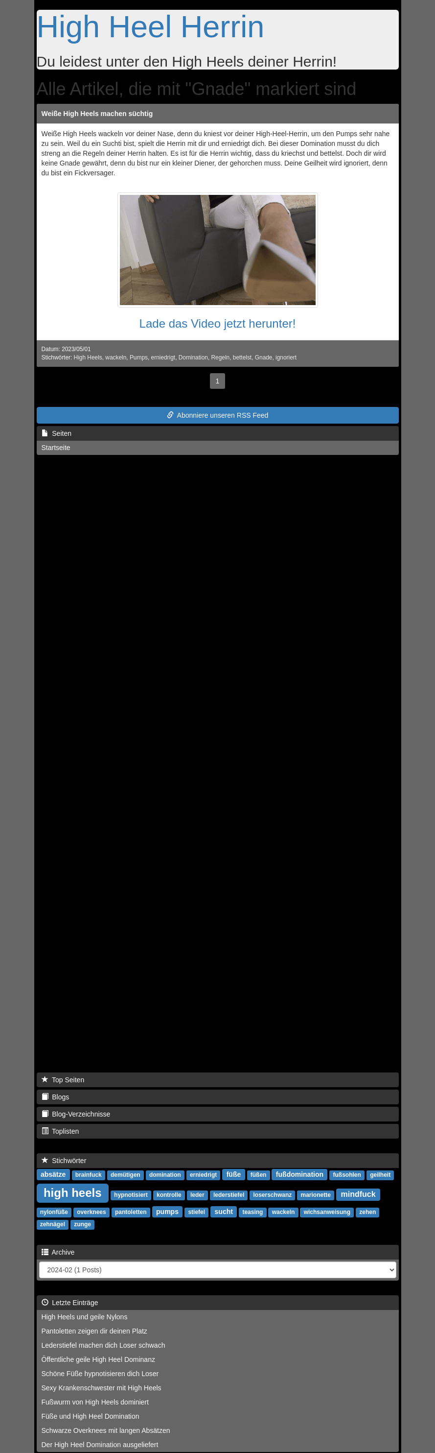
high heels (73, 1192)
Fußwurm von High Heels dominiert (95, 1402)
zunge (82, 1224)
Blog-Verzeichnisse (76, 1114)
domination (165, 1174)
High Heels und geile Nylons (85, 1317)
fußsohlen (347, 1174)
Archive (58, 1252)
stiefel (196, 1212)
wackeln (115, 357)
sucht (224, 1211)
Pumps (139, 357)
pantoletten (131, 1212)
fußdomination (299, 1174)
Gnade (264, 357)
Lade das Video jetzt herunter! (217, 323)
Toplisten (60, 1131)
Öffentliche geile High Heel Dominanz (98, 1359)
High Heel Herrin (151, 26)
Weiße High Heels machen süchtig (97, 114)
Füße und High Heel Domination (90, 1416)
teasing (252, 1212)
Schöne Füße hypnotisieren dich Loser (100, 1374)
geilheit (380, 1174)
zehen (367, 1212)
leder (197, 1194)
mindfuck (358, 1194)
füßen (259, 1174)
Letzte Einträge (70, 1303)
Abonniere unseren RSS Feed (218, 415)
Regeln (220, 357)
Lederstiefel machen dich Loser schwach (103, 1345)
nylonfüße (54, 1212)
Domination (193, 357)
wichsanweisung (327, 1212)
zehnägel (52, 1224)
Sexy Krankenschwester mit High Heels (101, 1388)
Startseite (56, 448)
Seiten (56, 433)
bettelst (242, 357)
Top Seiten (63, 1080)
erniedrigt (163, 357)
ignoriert (286, 357)
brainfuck (88, 1174)
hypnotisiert (131, 1194)
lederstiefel (228, 1194)
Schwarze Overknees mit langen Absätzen (106, 1430)
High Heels (88, 357)
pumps (167, 1211)
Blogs (55, 1097)
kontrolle (169, 1194)
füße (234, 1174)
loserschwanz (272, 1194)
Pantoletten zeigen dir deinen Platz (94, 1331)
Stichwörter (64, 1161)
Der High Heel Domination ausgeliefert (100, 1445)
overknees (91, 1212)
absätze (53, 1174)
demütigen (125, 1174)
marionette (315, 1194)
